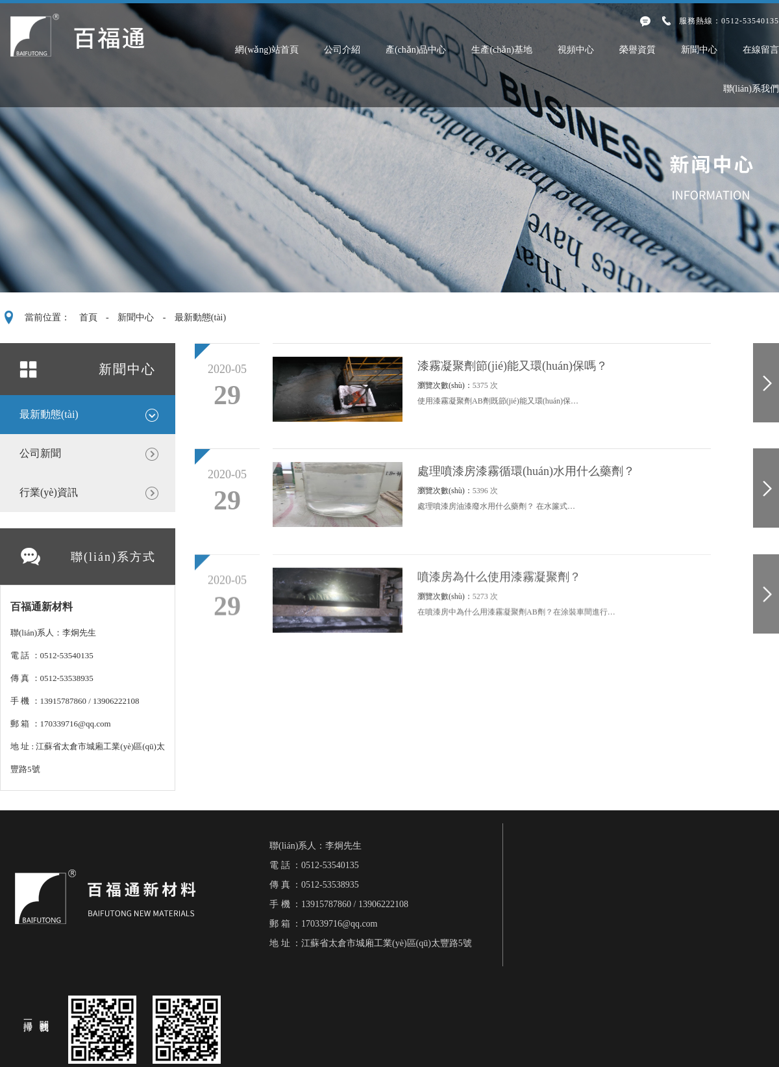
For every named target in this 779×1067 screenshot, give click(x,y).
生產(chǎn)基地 (501, 50)
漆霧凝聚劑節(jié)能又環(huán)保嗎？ (512, 365)
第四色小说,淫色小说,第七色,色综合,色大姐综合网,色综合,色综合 (148, 1033)
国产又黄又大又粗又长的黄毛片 (440, 1061)
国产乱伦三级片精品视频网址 (297, 1061)
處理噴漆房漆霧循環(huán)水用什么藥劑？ (526, 471)
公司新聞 (40, 453)
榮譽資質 (637, 50)
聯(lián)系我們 (751, 89)
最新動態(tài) (200, 317)
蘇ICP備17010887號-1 (482, 999)
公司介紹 (342, 50)
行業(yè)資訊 (48, 492)
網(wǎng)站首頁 (266, 50)
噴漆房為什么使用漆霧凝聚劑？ (499, 582)
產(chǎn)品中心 (416, 50)
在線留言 (761, 50)
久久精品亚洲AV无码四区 (168, 1061)
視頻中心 (576, 50)
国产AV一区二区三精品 (53, 1061)
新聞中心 (699, 50)
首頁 (88, 317)
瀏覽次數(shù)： (457, 385)
